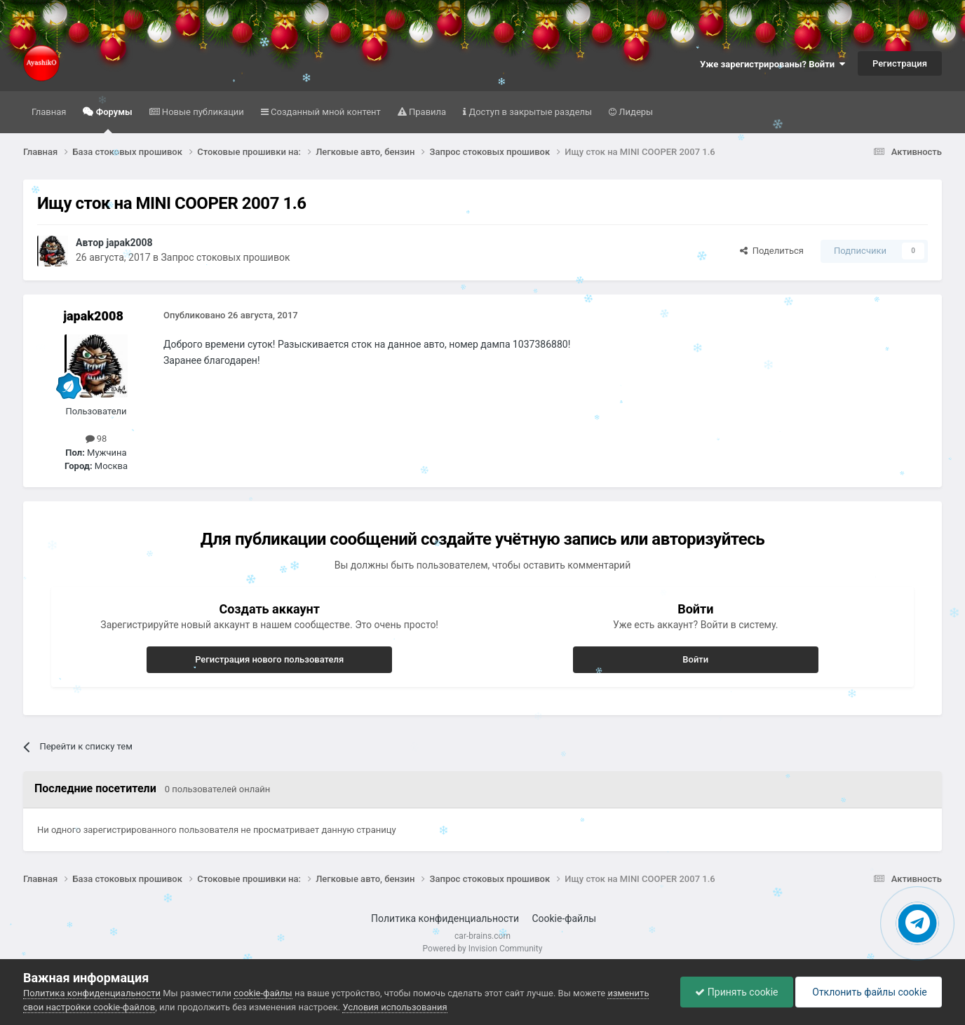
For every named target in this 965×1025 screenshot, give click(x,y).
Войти (695, 659)
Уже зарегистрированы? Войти (772, 64)
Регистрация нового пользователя (269, 659)
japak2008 (129, 242)
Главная (49, 112)
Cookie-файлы (564, 918)
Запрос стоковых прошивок (225, 257)
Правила (426, 112)
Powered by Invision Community (483, 948)
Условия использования (394, 1007)
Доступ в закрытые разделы (529, 112)
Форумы (112, 120)
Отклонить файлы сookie (868, 992)
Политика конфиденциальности (445, 918)
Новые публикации (202, 112)
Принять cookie (736, 992)
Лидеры (634, 112)
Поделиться (772, 250)
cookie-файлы (263, 993)
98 (96, 438)
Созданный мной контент (325, 112)
